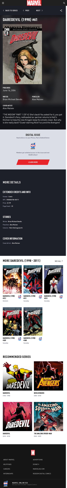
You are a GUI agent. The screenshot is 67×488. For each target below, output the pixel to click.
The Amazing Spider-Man (43, 433)
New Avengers (39, 393)
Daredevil (6, 393)
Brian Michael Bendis (12, 99)
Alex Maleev (37, 99)
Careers (6, 469)
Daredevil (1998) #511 (29, 297)
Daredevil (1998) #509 (9, 339)
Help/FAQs (7, 464)
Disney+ (36, 464)
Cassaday (26, 301)
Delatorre (5, 301)
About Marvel (9, 460)
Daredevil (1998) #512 (9, 297)
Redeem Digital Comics (42, 473)
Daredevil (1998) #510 (50, 297)
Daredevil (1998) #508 (29, 339)
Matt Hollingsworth (15, 228)
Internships (8, 473)
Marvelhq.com (39, 469)
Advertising (38, 460)
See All (59, 261)
